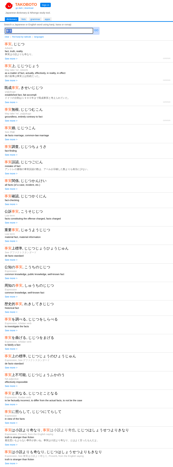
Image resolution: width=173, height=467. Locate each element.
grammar (35, 19)
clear (7, 37)
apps (47, 19)
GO (96, 30)
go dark (19, 8)
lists (23, 19)
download (28, 8)
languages (39, 37)
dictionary (11, 19)
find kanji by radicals (21, 37)
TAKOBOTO (26, 4)
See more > (11, 58)
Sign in (45, 5)
